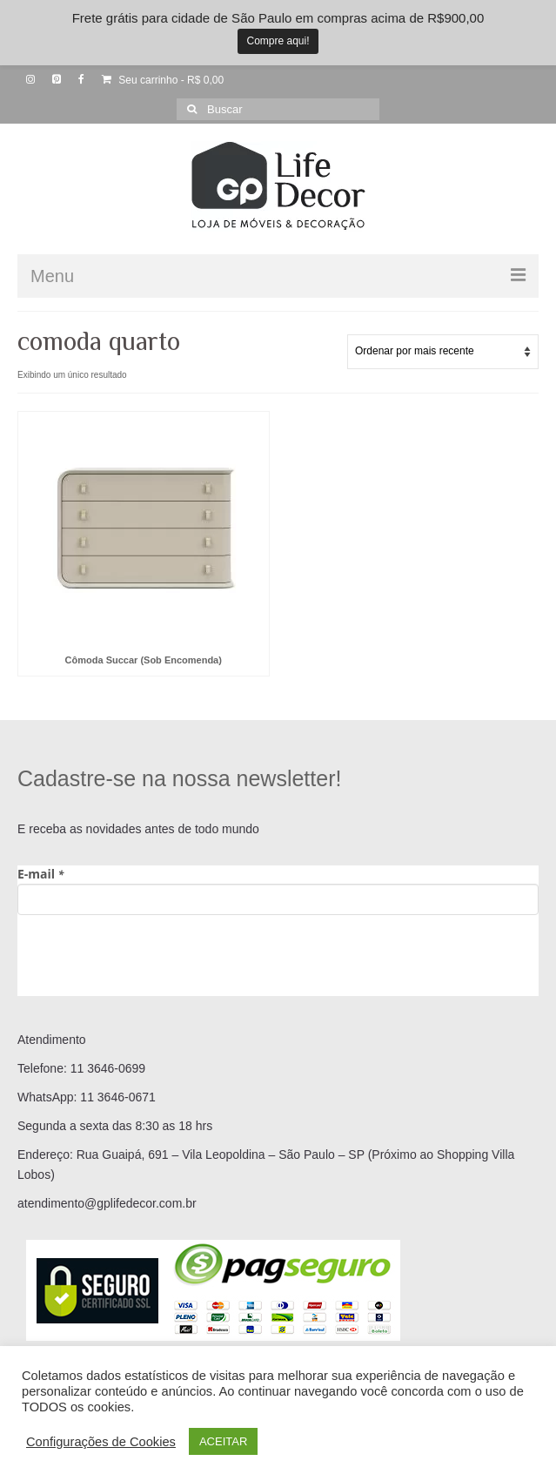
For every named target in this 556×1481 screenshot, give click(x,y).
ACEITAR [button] (223, 1441)
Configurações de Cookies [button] (101, 1442)
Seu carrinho (163, 80)
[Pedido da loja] (443, 351)
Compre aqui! (277, 41)
